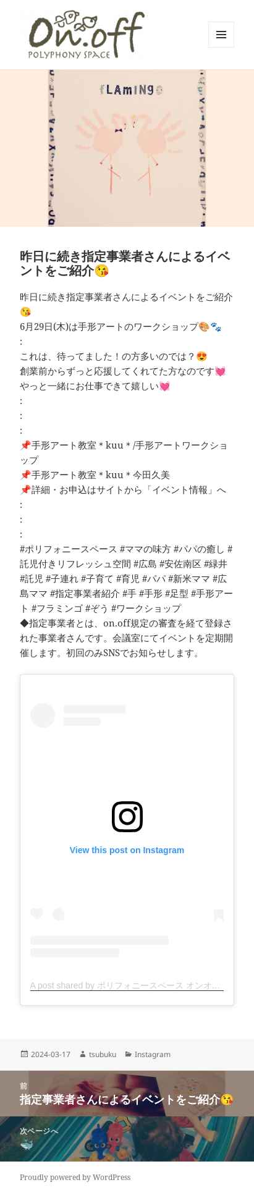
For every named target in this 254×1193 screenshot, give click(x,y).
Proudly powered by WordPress (75, 1177)
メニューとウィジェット (221, 47)
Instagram (153, 1054)
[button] (86, 35)
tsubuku (102, 1054)
